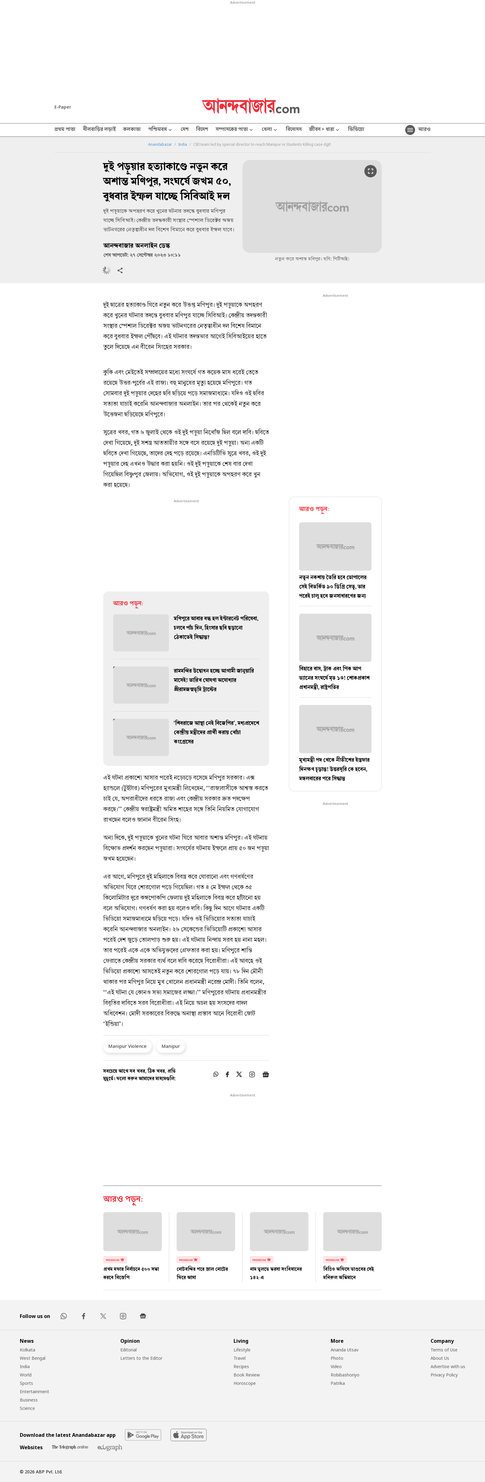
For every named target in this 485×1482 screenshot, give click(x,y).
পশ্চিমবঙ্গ (160, 130)
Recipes (241, 1366)
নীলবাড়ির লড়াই (99, 130)
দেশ (185, 130)
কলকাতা (132, 130)
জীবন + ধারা (325, 130)
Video (336, 1366)
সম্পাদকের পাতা (235, 130)
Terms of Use (444, 1350)
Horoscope (245, 1383)
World (26, 1375)
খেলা (270, 130)
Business (29, 1400)
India (182, 144)
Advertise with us (448, 1366)
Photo (337, 1358)
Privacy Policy (444, 1375)
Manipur (170, 1046)
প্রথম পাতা (64, 130)
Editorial (128, 1350)
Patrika (338, 1383)
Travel (240, 1358)
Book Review (247, 1375)
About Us (440, 1358)
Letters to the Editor (141, 1358)
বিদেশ (202, 130)
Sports (26, 1383)
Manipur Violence (127, 1046)
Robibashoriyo (345, 1375)
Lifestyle (242, 1350)
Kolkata (27, 1350)
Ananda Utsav (344, 1350)
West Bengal (32, 1358)
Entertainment (34, 1391)
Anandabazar (160, 144)
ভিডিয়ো (356, 130)
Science (27, 1408)
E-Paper (62, 107)
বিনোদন (294, 130)
